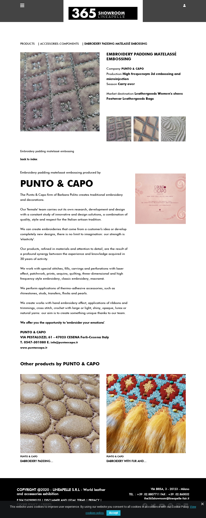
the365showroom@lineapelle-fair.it (166, 498)
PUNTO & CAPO (132, 69)
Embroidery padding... (36, 461)
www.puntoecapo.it (33, 348)
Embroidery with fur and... (126, 461)
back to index (28, 159)
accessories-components (59, 44)
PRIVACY (94, 500)
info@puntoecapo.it (64, 342)
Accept (113, 513)
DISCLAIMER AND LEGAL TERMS (64, 500)
